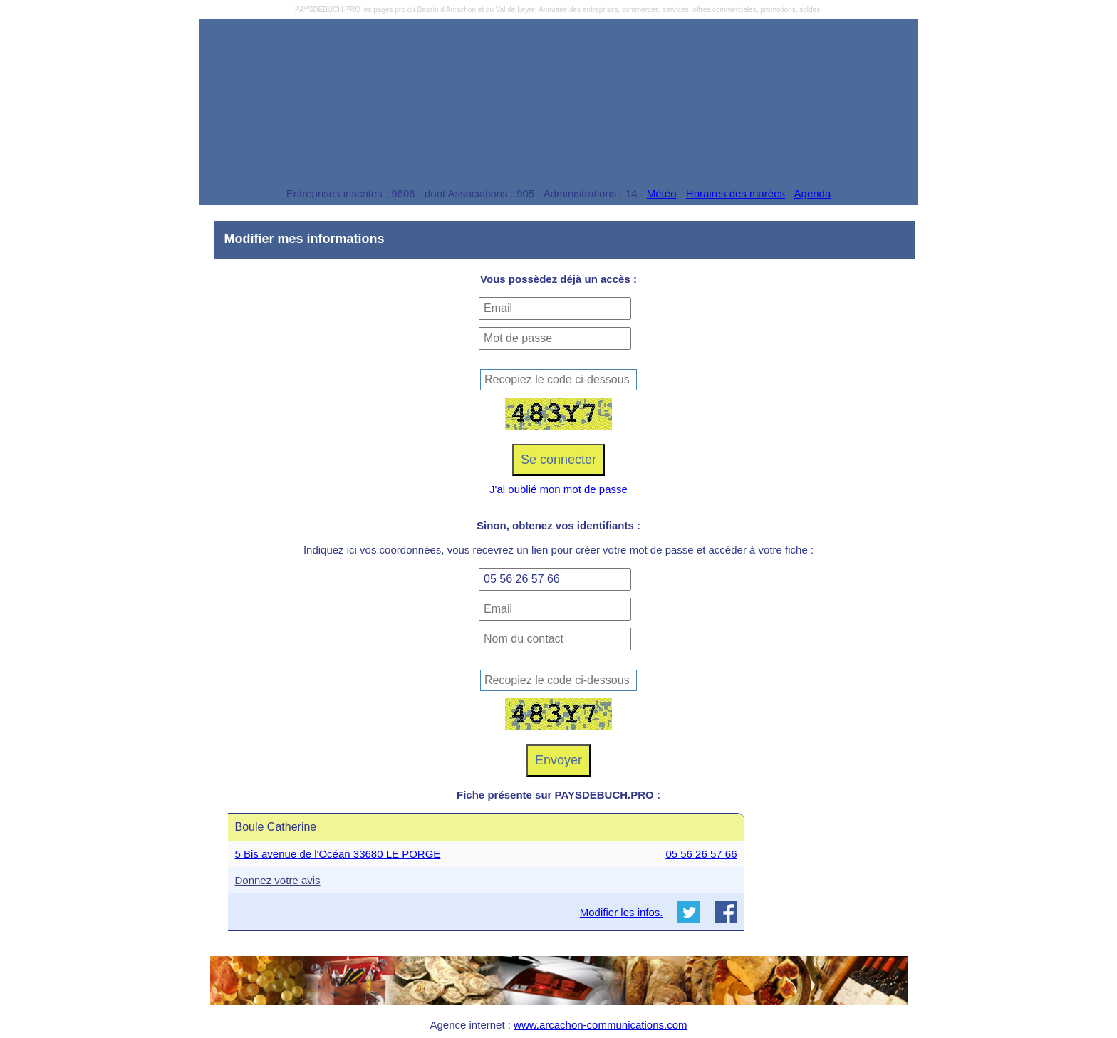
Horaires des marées (735, 193)
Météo (662, 193)
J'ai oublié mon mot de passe (558, 489)
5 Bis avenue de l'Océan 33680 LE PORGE (338, 854)
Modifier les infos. (621, 912)
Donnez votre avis (278, 880)
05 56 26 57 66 (701, 854)
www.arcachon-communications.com (600, 1025)
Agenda (812, 193)
